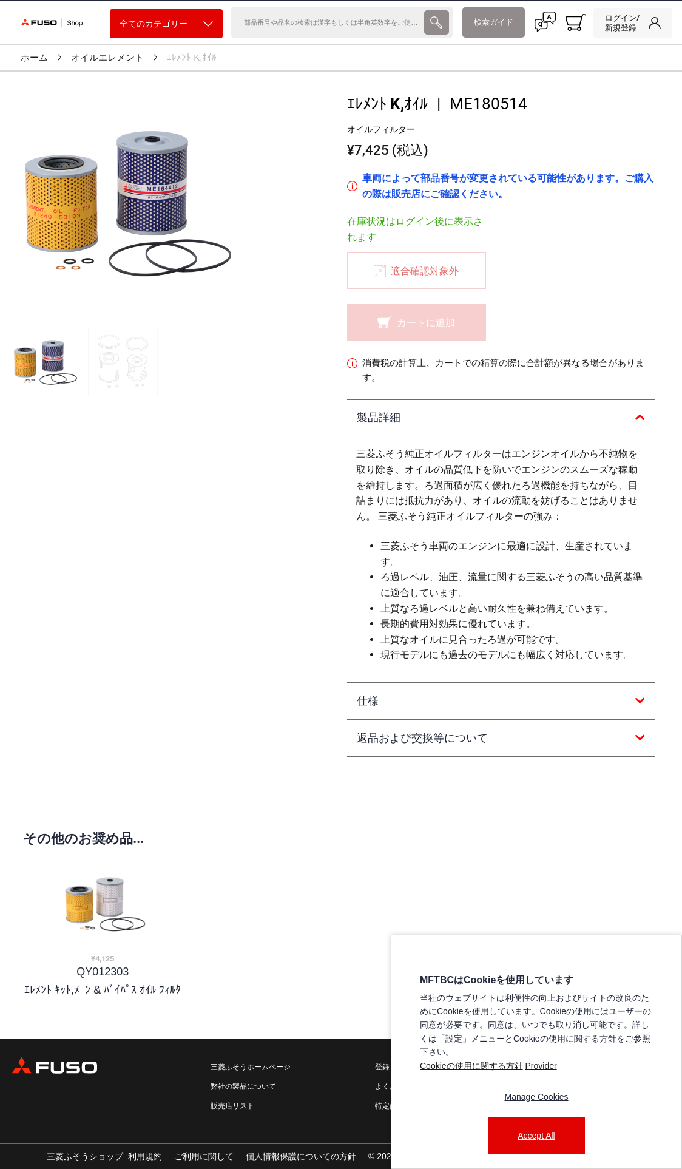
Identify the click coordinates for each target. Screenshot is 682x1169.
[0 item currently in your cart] (576, 22)
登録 (382, 1067)
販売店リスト (232, 1106)
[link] (632, 23)
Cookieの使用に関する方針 (471, 1066)
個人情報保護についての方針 (301, 1156)
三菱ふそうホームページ (251, 1067)
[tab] (501, 418)
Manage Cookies (536, 1097)
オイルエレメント (107, 57)
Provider (540, 1066)
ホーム (34, 57)
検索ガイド (493, 22)
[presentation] (341, 584)
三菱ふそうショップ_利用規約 (104, 1156)
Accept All (536, 1135)
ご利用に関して (204, 1156)
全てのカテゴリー (166, 24)
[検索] (326, 22)
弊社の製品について (243, 1086)
